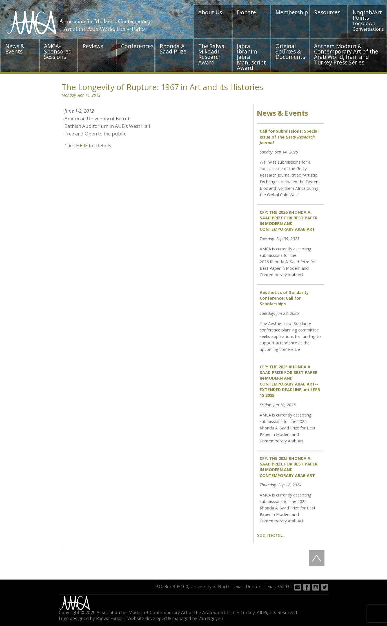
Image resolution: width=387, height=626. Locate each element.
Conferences (137, 46)
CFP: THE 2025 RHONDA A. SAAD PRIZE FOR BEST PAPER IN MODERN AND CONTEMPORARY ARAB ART (288, 467)
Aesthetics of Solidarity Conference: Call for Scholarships (284, 298)
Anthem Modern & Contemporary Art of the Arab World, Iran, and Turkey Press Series (346, 54)
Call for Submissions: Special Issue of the (289, 136)
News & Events (15, 48)
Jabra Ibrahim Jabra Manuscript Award (251, 57)
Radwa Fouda (109, 618)
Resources (327, 12)
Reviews (93, 46)
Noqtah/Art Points (368, 20)
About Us (210, 12)
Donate (246, 12)
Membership (291, 12)
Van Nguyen (210, 618)
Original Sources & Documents (290, 51)
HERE (82, 145)
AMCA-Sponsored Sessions (58, 51)
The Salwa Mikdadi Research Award (211, 54)
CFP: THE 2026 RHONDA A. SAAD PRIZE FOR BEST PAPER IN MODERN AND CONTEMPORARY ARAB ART (288, 221)
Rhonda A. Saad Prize (173, 48)
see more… (271, 535)
